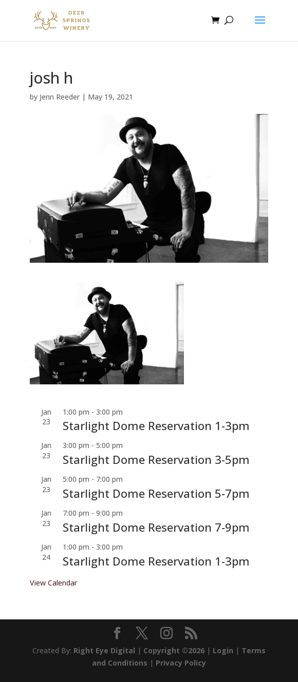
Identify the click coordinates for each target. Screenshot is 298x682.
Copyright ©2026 (173, 650)
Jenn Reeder (60, 97)
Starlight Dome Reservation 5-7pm (156, 493)
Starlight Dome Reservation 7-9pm (156, 527)
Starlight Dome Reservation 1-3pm (156, 425)
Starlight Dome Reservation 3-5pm (156, 459)
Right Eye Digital (104, 650)
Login (223, 650)
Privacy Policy (181, 663)
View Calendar (53, 583)
